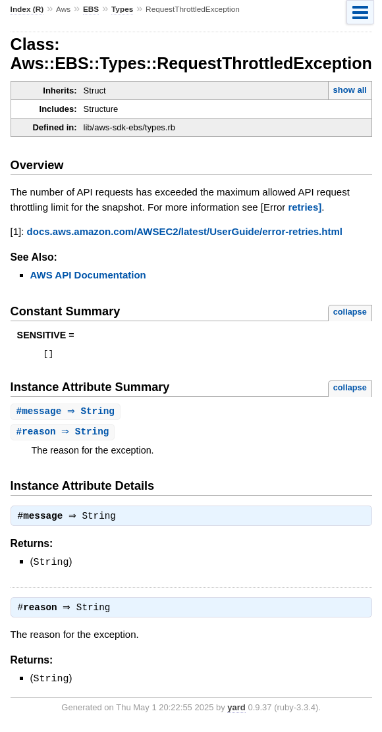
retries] (304, 207)
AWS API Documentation (88, 274)
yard (236, 712)
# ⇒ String (67, 413)
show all (350, 90)
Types (122, 9)
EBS (91, 9)
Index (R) (27, 9)
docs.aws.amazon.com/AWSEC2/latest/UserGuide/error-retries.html (184, 231)
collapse (350, 312)
